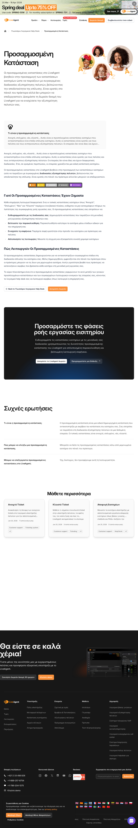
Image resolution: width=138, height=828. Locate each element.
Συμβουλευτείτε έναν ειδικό (120, 20)
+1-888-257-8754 (15, 780)
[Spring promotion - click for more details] (69, 7)
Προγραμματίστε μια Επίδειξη (86, 361)
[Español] (81, 803)
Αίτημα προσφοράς (35, 728)
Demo (6, 709)
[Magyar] (103, 803)
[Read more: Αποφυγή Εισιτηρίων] (113, 518)
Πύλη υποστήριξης (34, 707)
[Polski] (130, 803)
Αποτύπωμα (59, 728)
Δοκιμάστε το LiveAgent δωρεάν (51, 361)
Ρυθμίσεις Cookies (15, 820)
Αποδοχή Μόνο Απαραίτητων (37, 815)
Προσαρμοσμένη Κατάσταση (56, 31)
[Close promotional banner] (134, 3)
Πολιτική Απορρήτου (111, 819)
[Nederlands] (121, 803)
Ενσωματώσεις (10, 724)
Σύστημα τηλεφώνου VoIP (120, 721)
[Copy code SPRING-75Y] (70, 12)
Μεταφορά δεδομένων (36, 712)
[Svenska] (94, 807)
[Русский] (81, 807)
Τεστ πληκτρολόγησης (91, 728)
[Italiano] (108, 803)
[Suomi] (90, 803)
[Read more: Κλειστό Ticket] (69, 518)
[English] (76, 803)
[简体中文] (108, 807)
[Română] (76, 807)
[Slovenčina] (85, 807)
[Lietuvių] (112, 803)
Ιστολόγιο (86, 707)
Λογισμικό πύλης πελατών (120, 750)
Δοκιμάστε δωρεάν (57, 289)
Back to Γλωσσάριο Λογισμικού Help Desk (25, 289)
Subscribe (128, 776)
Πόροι (45, 20)
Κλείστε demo (46, 677)
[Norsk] (126, 803)
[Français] (94, 803)
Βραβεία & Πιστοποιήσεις (64, 712)
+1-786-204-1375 (15, 785)
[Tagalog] (99, 807)
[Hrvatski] (99, 803)
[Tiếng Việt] (103, 807)
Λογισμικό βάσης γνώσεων (120, 707)
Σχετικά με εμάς (61, 707)
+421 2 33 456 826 (16, 775)
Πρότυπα (85, 723)
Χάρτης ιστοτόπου (93, 823)
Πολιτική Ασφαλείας (90, 819)
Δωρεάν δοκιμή (96, 20)
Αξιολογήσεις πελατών (64, 718)
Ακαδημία (86, 718)
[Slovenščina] (90, 807)
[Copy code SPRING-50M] (27, 12)
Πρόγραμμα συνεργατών (64, 723)
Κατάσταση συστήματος (37, 718)
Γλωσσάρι (86, 712)
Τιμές (6, 714)
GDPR (126, 819)
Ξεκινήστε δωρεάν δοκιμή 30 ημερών (18, 677)
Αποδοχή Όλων (14, 815)
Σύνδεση (83, 20)
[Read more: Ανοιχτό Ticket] (24, 518)
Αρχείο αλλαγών (34, 723)
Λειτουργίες (9, 719)
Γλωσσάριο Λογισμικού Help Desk (25, 31)
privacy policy (51, 809)
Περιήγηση (8, 729)
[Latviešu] (117, 803)
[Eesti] (85, 803)
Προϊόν (35, 20)
